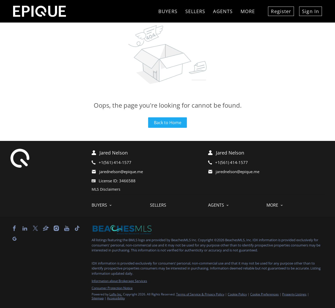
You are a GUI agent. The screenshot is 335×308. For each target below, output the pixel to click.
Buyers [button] (167, 11)
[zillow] (46, 228)
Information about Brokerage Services (119, 281)
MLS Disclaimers (106, 189)
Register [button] (281, 11)
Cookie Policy (237, 294)
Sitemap (98, 298)
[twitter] (35, 228)
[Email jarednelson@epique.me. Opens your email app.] (142, 171)
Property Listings (294, 294)
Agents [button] (223, 11)
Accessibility (116, 298)
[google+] (14, 239)
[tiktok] (77, 228)
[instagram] (56, 228)
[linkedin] (25, 228)
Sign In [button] (310, 11)
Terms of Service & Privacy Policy (200, 294)
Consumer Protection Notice (112, 288)
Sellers (195, 11)
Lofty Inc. (115, 294)
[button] (121, 205)
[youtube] (67, 228)
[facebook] (14, 228)
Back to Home (167, 122)
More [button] (248, 11)
